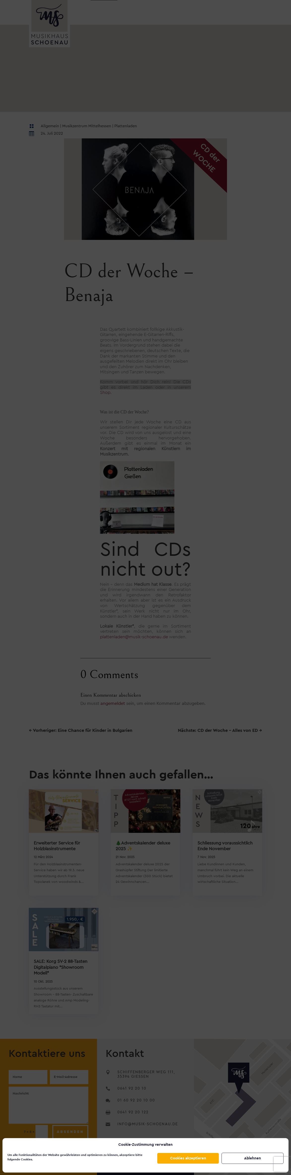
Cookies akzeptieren (188, 1158)
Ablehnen (252, 1158)
